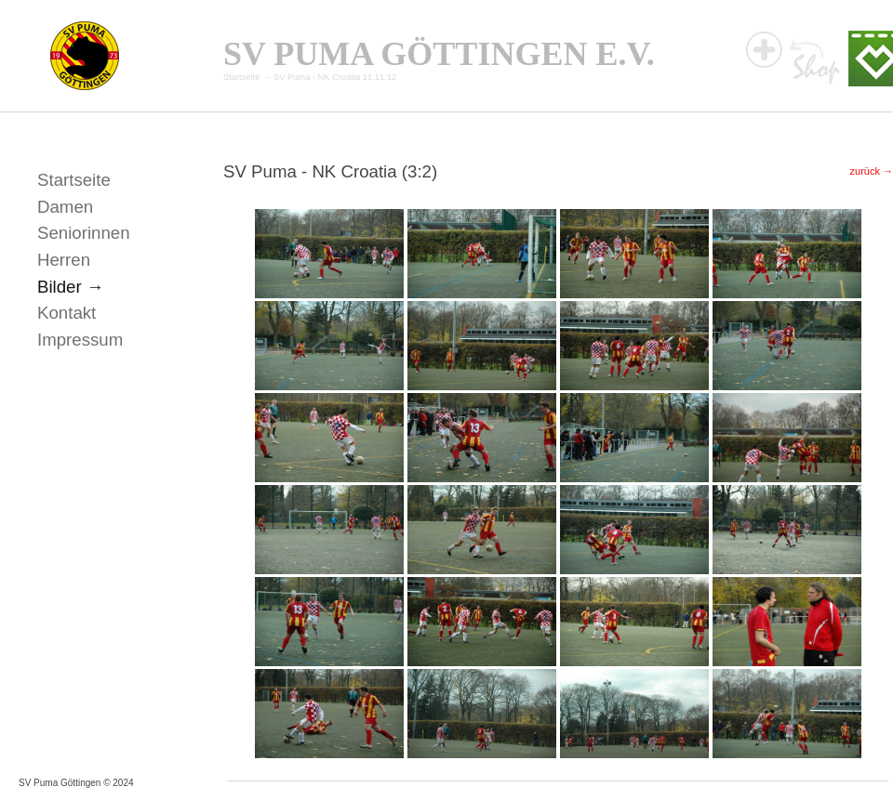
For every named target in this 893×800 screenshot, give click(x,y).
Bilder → (70, 286)
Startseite (241, 77)
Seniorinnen (83, 233)
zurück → (871, 171)
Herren (63, 259)
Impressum (80, 339)
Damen (65, 206)
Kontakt (66, 312)
